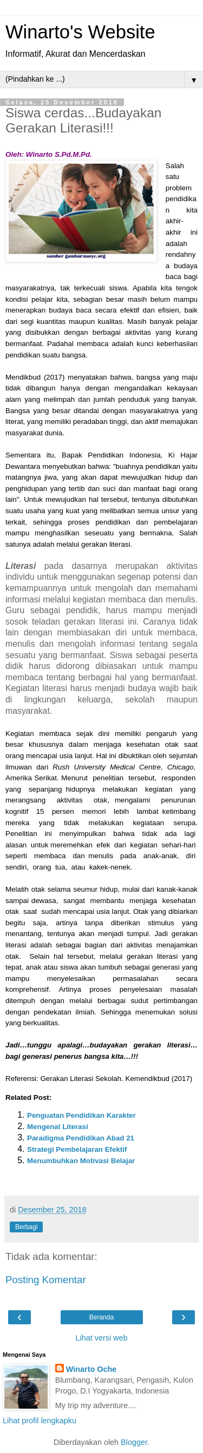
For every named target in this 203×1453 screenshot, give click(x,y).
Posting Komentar (45, 1279)
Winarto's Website (80, 32)
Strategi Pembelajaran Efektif (77, 1149)
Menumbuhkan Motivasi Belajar (81, 1161)
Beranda (101, 1317)
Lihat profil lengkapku (39, 1420)
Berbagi (26, 1227)
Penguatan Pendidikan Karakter (81, 1115)
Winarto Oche (91, 1369)
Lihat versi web (102, 1337)
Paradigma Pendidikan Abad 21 (80, 1138)
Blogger (134, 1442)
